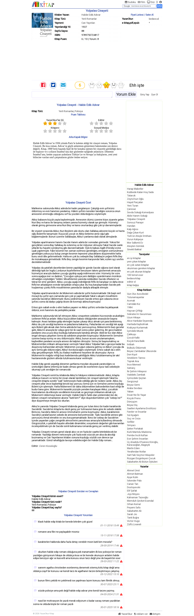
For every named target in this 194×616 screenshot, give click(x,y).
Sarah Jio (132, 514)
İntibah (130, 344)
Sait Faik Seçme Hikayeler (141, 455)
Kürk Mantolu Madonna (139, 432)
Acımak (131, 300)
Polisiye (79, 111)
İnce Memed (134, 364)
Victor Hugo (133, 521)
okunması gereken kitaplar (141, 268)
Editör (101, 120)
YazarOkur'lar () (55, 120)
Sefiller (130, 421)
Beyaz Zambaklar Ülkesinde (141, 351)
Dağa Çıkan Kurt (135, 232)
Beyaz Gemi (133, 384)
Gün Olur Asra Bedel (137, 293)
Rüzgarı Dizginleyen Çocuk (141, 458)
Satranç (131, 368)
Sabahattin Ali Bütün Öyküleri (142, 461)
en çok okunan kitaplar (139, 271)
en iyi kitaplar (134, 258)
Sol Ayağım (133, 415)
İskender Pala (134, 480)
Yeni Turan (132, 205)
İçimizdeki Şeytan (136, 378)
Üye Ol (154, 94)
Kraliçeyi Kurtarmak (137, 327)
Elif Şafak (132, 490)
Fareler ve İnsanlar (136, 411)
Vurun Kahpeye (135, 239)
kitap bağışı (133, 285)
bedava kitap (133, 278)
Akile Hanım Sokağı (137, 215)
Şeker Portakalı (135, 428)
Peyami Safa (133, 507)
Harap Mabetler (135, 188)
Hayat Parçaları (135, 202)
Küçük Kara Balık (136, 341)
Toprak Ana (133, 361)
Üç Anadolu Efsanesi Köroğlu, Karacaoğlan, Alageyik (142, 443)
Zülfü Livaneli (134, 524)
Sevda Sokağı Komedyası (140, 212)
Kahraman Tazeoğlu (137, 497)
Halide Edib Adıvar (91, 14)
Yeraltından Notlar (136, 451)
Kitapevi (55, 127)
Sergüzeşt (132, 381)
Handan (131, 225)
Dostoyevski (133, 487)
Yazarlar (144, 466)
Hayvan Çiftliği (134, 310)
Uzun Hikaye (133, 317)
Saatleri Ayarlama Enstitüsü (141, 408)
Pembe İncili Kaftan (137, 435)
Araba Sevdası (134, 388)
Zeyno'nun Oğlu (135, 198)
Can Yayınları (88, 22)
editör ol (131, 281)
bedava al (154, 18)
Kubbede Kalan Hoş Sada (140, 192)
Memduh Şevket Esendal (140, 500)
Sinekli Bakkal (134, 249)
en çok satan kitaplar (138, 264)
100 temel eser (135, 275)
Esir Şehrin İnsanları (137, 438)
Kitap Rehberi (144, 290)
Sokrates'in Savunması (139, 314)
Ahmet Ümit (133, 470)
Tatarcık (131, 195)
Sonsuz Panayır (135, 222)
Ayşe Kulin (132, 477)
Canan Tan (132, 484)
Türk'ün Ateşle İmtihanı (139, 236)
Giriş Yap (144, 94)
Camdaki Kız (133, 304)
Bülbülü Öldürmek (136, 347)
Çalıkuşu (131, 334)
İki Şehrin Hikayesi (137, 371)
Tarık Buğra (133, 517)
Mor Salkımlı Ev (135, 242)
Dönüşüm (132, 401)
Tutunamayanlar (135, 297)
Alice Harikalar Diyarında (139, 320)
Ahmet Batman (135, 473)
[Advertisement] (97, 60)
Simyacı (131, 425)
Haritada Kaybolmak (137, 324)
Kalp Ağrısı (132, 229)
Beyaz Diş (132, 405)
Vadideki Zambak (136, 374)
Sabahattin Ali (134, 510)
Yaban (130, 391)
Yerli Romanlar (89, 18)
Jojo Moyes (133, 494)
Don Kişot (132, 354)
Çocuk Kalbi (133, 337)
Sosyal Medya (101, 127)
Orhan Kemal (134, 504)
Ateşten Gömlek (135, 246)
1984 (129, 307)
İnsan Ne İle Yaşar (136, 394)
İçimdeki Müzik (135, 330)
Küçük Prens (134, 398)
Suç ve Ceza (133, 418)
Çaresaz (131, 209)
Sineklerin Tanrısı (136, 357)
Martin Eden (133, 448)
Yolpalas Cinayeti (136, 219)
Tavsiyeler (144, 254)
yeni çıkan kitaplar (136, 261)
